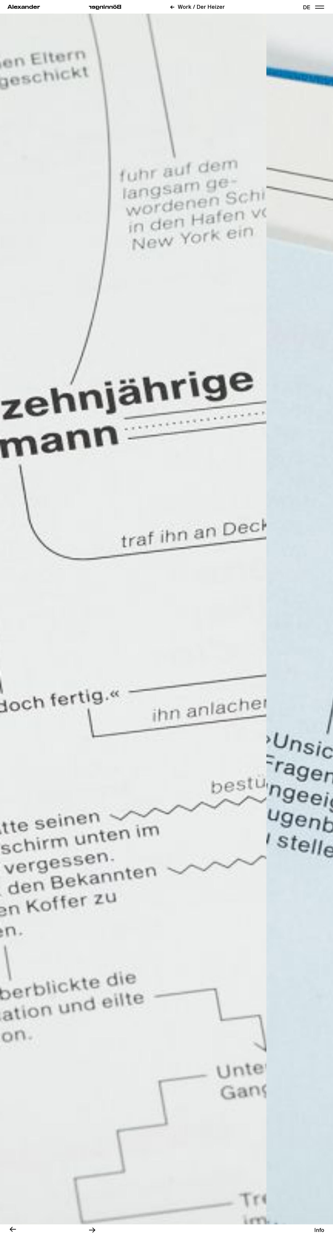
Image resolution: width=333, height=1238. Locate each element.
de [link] (306, 7)
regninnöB (105, 7)
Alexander (23, 7)
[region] (319, 1230)
